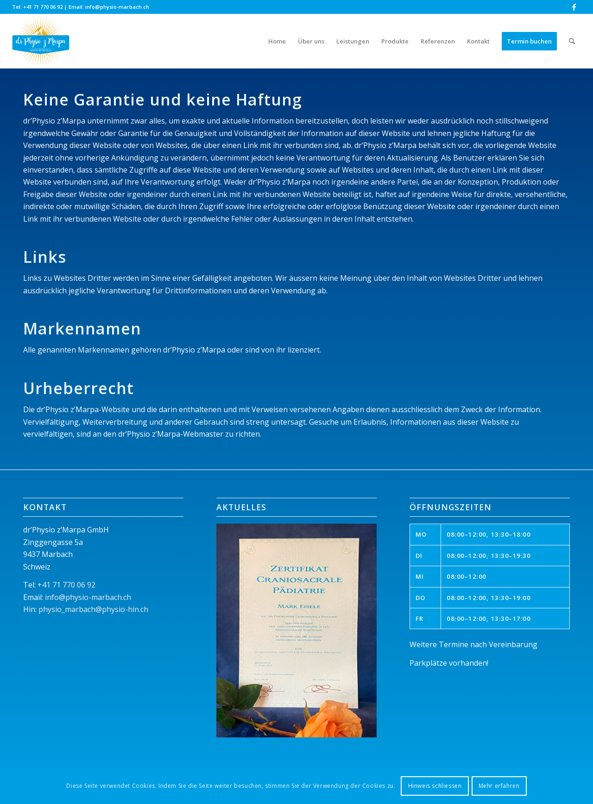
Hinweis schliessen (435, 786)
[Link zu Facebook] (574, 7)
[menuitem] (277, 41)
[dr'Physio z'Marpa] (41, 41)
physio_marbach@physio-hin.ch (93, 609)
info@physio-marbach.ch (117, 6)
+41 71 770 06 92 (43, 6)
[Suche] (572, 41)
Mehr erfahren (499, 786)
